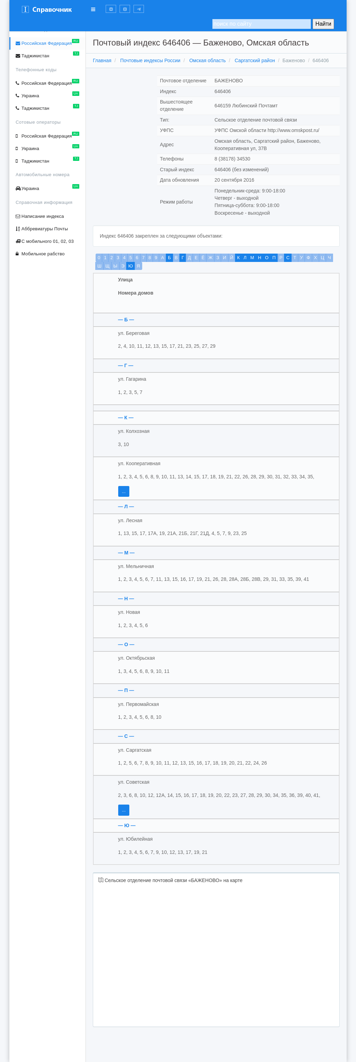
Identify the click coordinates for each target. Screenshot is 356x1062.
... (124, 491)
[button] (111, 9)
